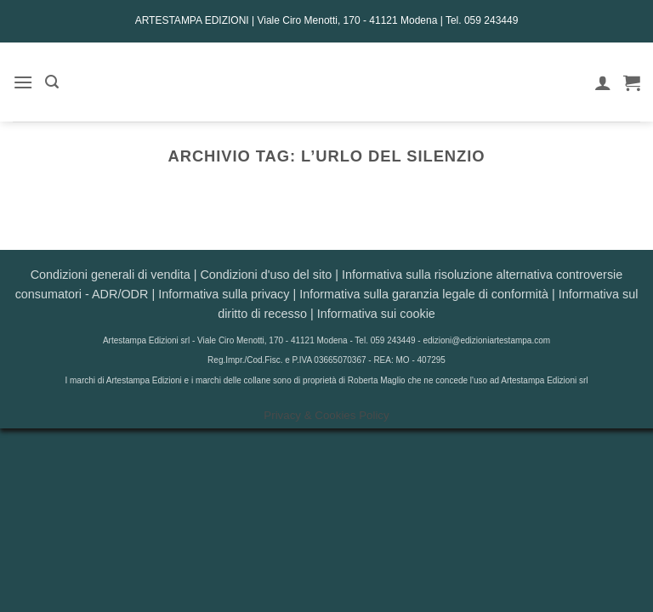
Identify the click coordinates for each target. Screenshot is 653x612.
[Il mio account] (602, 82)
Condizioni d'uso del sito (266, 274)
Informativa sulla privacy (223, 294)
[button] (23, 82)
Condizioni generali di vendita (110, 274)
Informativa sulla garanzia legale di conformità (423, 294)
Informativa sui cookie (376, 313)
